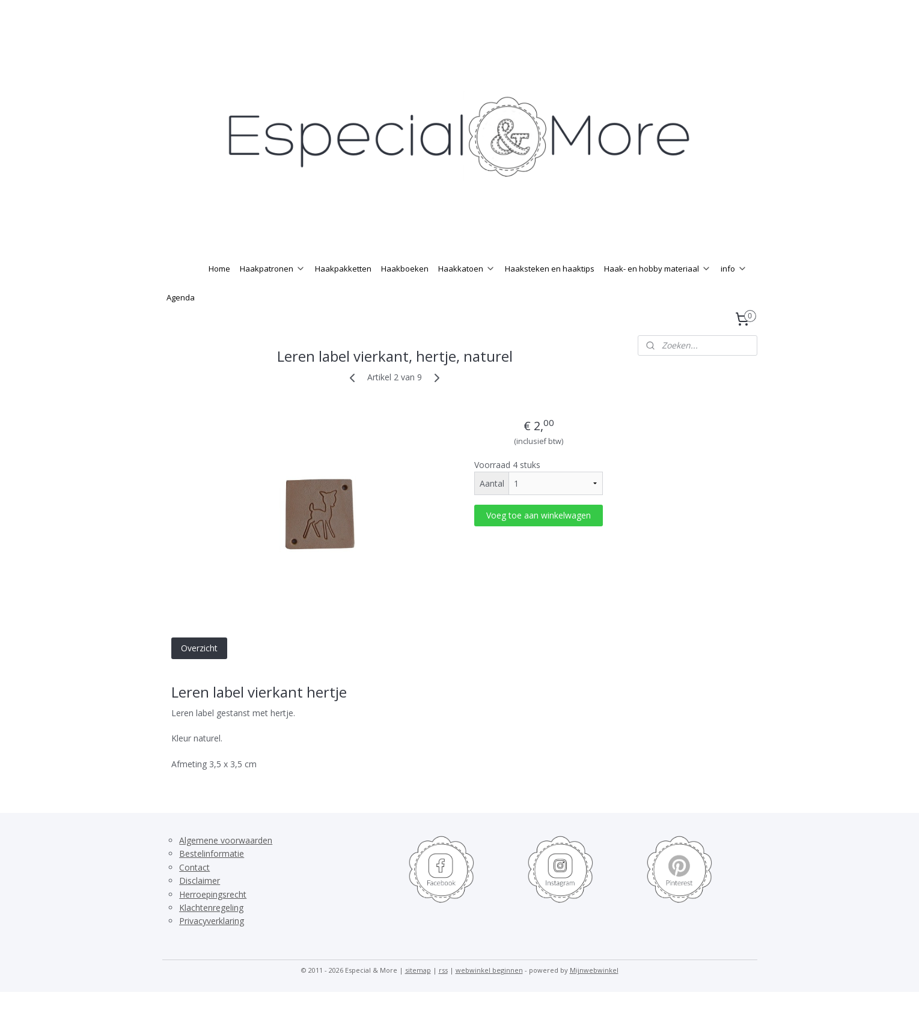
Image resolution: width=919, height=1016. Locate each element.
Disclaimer (199, 904)
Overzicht (198, 672)
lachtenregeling (214, 931)
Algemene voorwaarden (225, 864)
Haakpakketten (343, 292)
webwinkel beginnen (489, 994)
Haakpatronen (272, 292)
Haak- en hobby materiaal (657, 292)
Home (219, 292)
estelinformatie (214, 877)
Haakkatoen (466, 292)
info (734, 292)
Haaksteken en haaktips (549, 292)
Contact (194, 891)
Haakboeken (405, 292)
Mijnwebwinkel (594, 994)
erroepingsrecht (215, 918)
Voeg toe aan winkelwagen (538, 539)
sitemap (418, 994)
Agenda (180, 321)
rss (443, 994)
